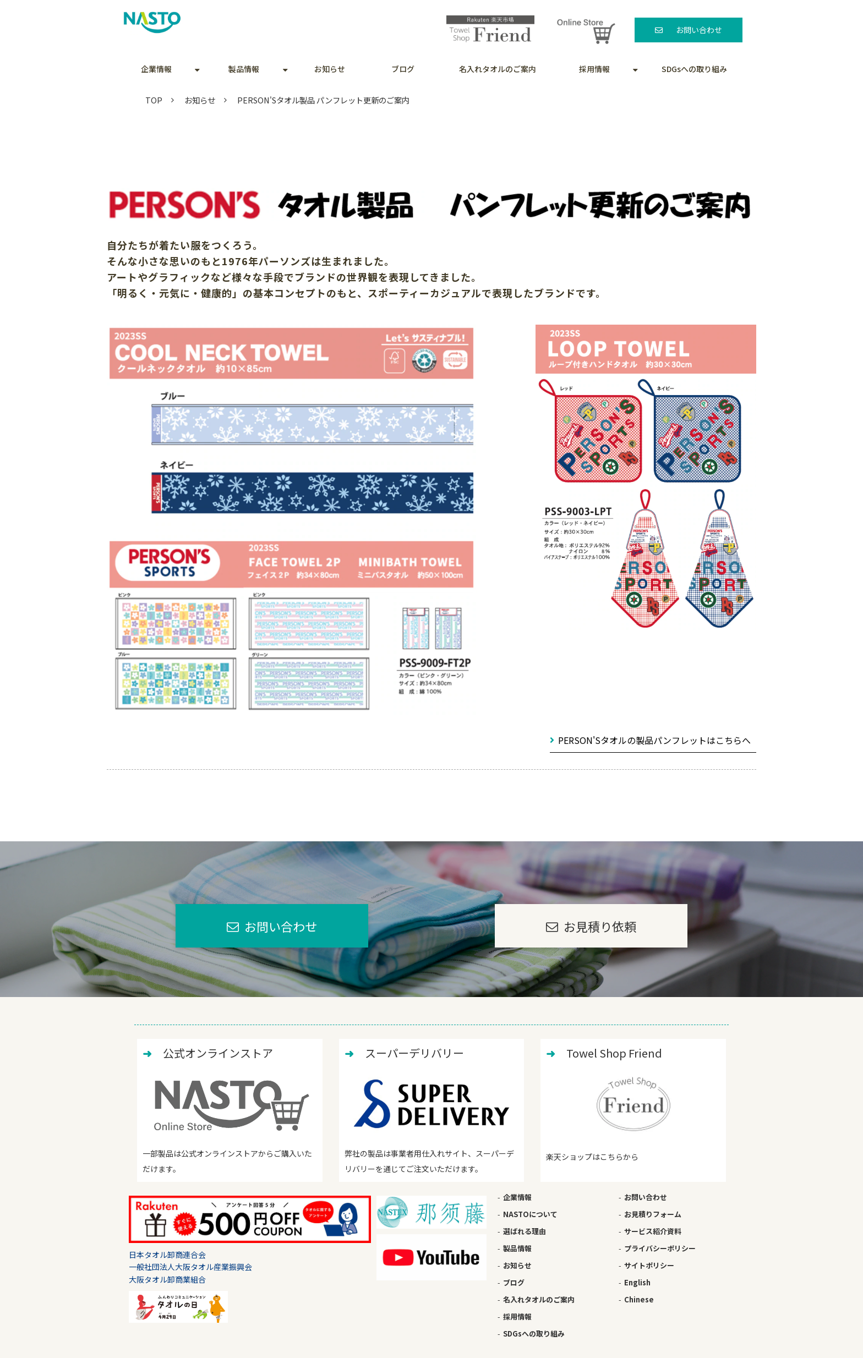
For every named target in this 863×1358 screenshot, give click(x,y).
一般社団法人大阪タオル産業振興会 (190, 1266)
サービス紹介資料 (652, 1231)
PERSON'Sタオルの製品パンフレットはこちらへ (654, 740)
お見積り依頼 (600, 926)
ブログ (402, 68)
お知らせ (329, 68)
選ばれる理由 (524, 1231)
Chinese (639, 1299)
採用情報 (594, 68)
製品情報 (243, 68)
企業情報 (156, 68)
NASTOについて (530, 1214)
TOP (153, 100)
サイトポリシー (649, 1265)
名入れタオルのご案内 (497, 68)
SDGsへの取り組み (694, 68)
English (637, 1282)
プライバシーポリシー (660, 1248)
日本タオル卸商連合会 (167, 1254)
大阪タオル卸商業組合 (167, 1279)
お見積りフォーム (652, 1214)
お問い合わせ (699, 29)
